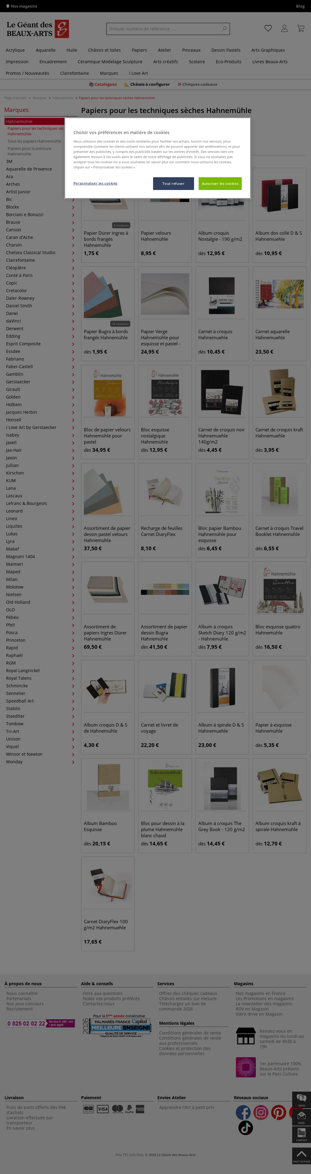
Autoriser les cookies (220, 183)
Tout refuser (173, 183)
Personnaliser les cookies (95, 183)
